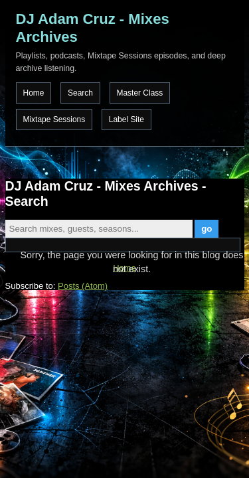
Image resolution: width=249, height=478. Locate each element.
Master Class (140, 93)
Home (33, 93)
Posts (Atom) (83, 286)
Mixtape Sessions (54, 119)
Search (80, 93)
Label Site (126, 119)
